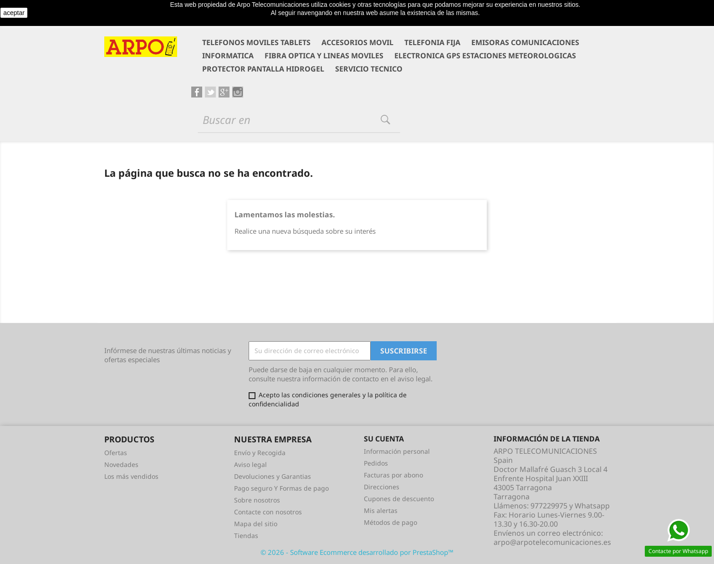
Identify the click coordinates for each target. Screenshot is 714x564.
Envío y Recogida (260, 452)
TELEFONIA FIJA (432, 42)
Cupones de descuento (399, 498)
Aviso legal (250, 464)
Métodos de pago (390, 522)
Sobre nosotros (257, 500)
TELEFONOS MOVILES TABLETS (256, 42)
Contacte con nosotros (268, 512)
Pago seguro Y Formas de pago (281, 488)
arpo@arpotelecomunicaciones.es (552, 542)
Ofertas (115, 452)
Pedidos (376, 463)
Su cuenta (384, 439)
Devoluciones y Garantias (272, 476)
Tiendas (246, 535)
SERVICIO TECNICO (369, 69)
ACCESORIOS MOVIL (357, 42)
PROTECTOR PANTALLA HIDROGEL (263, 69)
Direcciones (381, 486)
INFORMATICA (228, 56)
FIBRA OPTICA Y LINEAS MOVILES (324, 56)
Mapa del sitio (255, 523)
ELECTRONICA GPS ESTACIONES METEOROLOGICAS (485, 56)
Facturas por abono (393, 475)
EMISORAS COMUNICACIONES (525, 42)
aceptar (14, 12)
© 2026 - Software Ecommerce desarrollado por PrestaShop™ (357, 552)
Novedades (121, 464)
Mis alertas (381, 510)
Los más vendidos (131, 476)
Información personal (397, 451)
